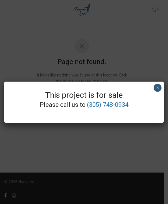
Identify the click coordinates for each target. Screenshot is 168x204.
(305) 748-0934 (107, 104)
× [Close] (157, 88)
